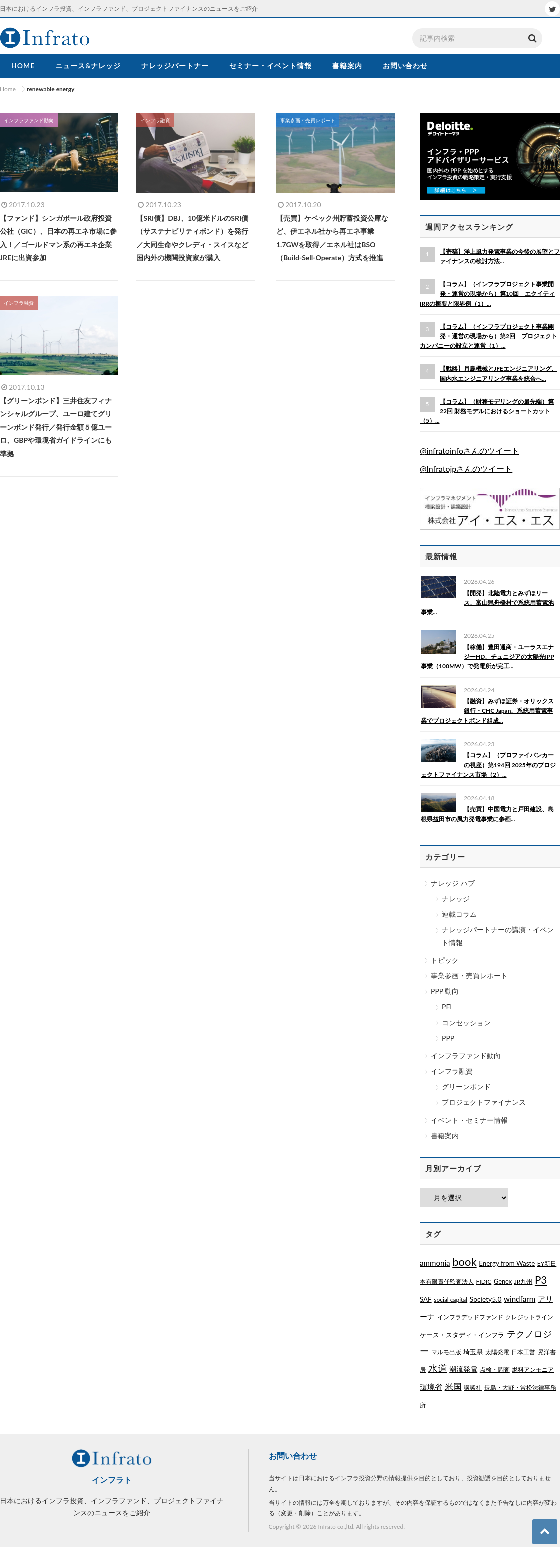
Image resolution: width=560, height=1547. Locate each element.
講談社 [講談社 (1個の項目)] (473, 1388)
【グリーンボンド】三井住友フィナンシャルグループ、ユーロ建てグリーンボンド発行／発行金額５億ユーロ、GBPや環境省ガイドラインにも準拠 (56, 427)
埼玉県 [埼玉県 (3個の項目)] (473, 1352)
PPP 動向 (445, 991)
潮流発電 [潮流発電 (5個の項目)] (464, 1369)
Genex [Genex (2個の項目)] (503, 1282)
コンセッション (466, 1022)
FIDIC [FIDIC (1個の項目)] (484, 1282)
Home (8, 89)
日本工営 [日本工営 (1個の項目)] (524, 1352)
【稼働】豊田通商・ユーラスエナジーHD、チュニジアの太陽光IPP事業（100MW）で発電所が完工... (487, 657)
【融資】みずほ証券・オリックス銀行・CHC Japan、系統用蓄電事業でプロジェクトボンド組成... (487, 711)
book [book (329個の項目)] (464, 1261)
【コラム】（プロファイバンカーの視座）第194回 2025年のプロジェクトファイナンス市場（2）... (488, 765)
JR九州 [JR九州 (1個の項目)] (523, 1282)
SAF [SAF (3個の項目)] (426, 1300)
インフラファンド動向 (466, 1056)
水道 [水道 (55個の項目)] (438, 1368)
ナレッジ (456, 898)
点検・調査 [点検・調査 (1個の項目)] (495, 1370)
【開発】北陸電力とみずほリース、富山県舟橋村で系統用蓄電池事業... (487, 603)
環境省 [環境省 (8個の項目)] (431, 1387)
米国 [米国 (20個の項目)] (453, 1387)
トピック (445, 960)
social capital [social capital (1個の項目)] (451, 1300)
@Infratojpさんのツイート (466, 469)
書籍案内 (445, 1136)
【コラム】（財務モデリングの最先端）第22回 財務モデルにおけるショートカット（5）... (487, 411)
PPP (448, 1038)
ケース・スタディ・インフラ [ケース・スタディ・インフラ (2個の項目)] (462, 1335)
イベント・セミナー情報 (469, 1120)
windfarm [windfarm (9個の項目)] (520, 1299)
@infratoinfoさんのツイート (470, 451)
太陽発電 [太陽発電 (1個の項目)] (498, 1352)
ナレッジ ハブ (453, 883)
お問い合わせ (293, 1455)
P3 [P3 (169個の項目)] (541, 1280)
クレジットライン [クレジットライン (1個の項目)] (530, 1317)
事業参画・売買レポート (469, 976)
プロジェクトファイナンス (484, 1102)
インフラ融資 (452, 1071)
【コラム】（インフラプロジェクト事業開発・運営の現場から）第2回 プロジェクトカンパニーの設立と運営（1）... (489, 336)
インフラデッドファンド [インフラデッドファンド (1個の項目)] (471, 1317)
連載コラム (459, 914)
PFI (447, 1006)
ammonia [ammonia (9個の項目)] (435, 1263)
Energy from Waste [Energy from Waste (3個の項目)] (507, 1264)
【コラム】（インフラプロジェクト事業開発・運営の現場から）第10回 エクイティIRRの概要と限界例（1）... (487, 293)
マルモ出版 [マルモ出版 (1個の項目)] (447, 1352)
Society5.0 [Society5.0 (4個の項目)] (486, 1299)
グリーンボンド (466, 1086)
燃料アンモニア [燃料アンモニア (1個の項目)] (533, 1370)
